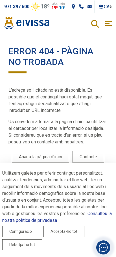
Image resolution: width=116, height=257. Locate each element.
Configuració (20, 231)
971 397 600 (16, 6)
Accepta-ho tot (64, 231)
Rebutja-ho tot (22, 244)
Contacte (88, 156)
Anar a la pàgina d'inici (40, 156)
